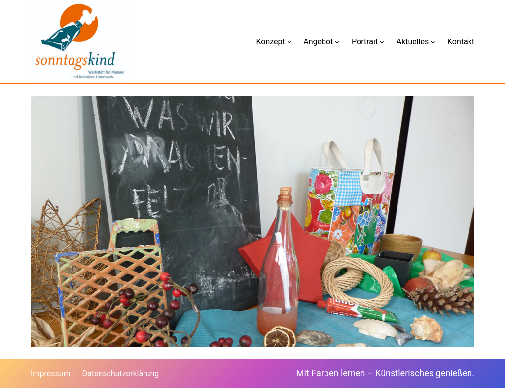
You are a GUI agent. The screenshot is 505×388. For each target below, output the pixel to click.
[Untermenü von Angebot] (337, 41)
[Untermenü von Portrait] (382, 41)
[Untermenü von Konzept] (289, 41)
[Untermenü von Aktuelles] (433, 41)
